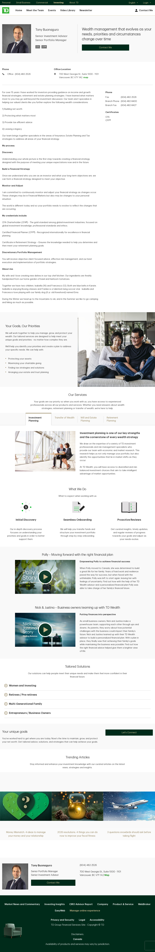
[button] (45, 577)
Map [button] (106, 875)
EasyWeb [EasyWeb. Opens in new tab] (60, 911)
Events (52, 10)
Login (147, 3)
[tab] (38, 419)
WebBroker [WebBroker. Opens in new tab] (144, 904)
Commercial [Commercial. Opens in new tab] (42, 3)
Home (18, 10)
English (133, 3)
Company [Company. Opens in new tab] (102, 904)
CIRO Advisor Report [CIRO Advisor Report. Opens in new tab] (81, 904)
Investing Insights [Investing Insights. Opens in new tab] (54, 904)
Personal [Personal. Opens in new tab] (6, 3)
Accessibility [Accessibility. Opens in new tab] (97, 920)
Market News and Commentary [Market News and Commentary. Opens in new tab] (22, 904)
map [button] (85, 77)
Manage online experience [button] (85, 911)
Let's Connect (129, 732)
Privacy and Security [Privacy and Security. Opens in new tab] (62, 920)
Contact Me (143, 10)
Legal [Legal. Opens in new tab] (82, 920)
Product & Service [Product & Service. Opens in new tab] (123, 904)
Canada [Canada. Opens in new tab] (77, 939)
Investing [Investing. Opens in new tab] (59, 3)
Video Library (67, 10)
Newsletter (86, 10)
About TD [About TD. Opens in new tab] (73, 3)
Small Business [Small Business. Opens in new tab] (23, 3)
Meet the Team (35, 10)
